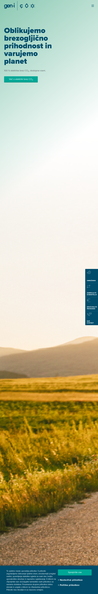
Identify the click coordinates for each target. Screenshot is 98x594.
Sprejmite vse (75, 572)
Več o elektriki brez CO (21, 79)
